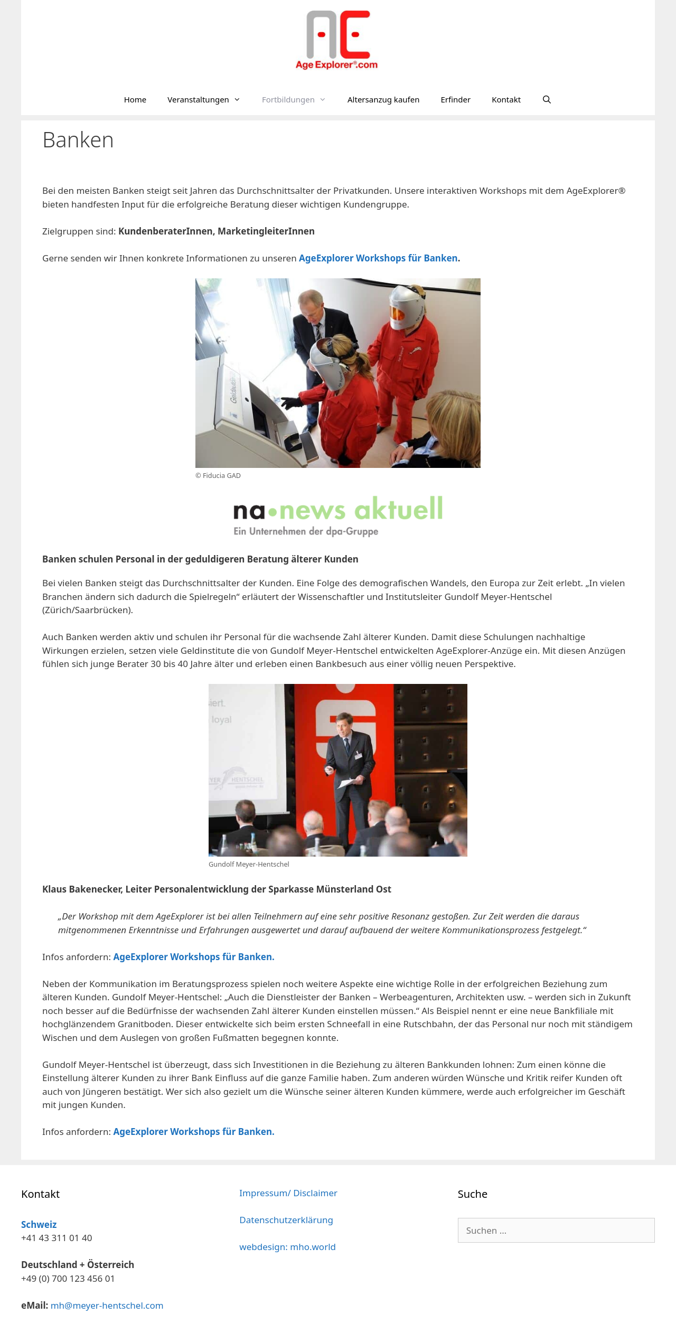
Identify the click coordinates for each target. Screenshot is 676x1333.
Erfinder (455, 99)
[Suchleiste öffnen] (546, 99)
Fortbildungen (299, 99)
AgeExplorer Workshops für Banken (378, 258)
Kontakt (506, 99)
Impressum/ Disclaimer (288, 1193)
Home (135, 99)
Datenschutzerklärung (286, 1220)
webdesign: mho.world (287, 1247)
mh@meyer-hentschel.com (107, 1305)
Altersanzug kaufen (383, 99)
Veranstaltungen (209, 99)
